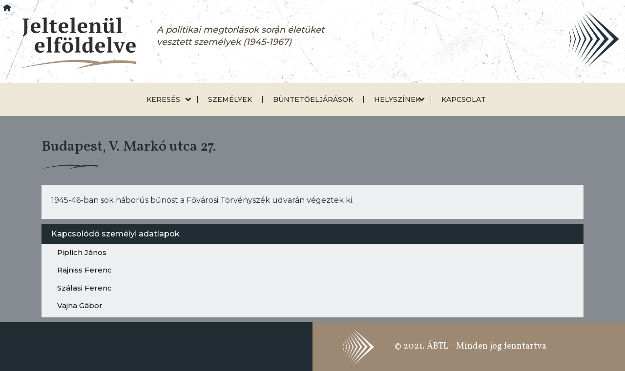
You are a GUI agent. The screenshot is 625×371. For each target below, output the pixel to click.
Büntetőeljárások (313, 99)
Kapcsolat (463, 99)
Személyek (230, 99)
